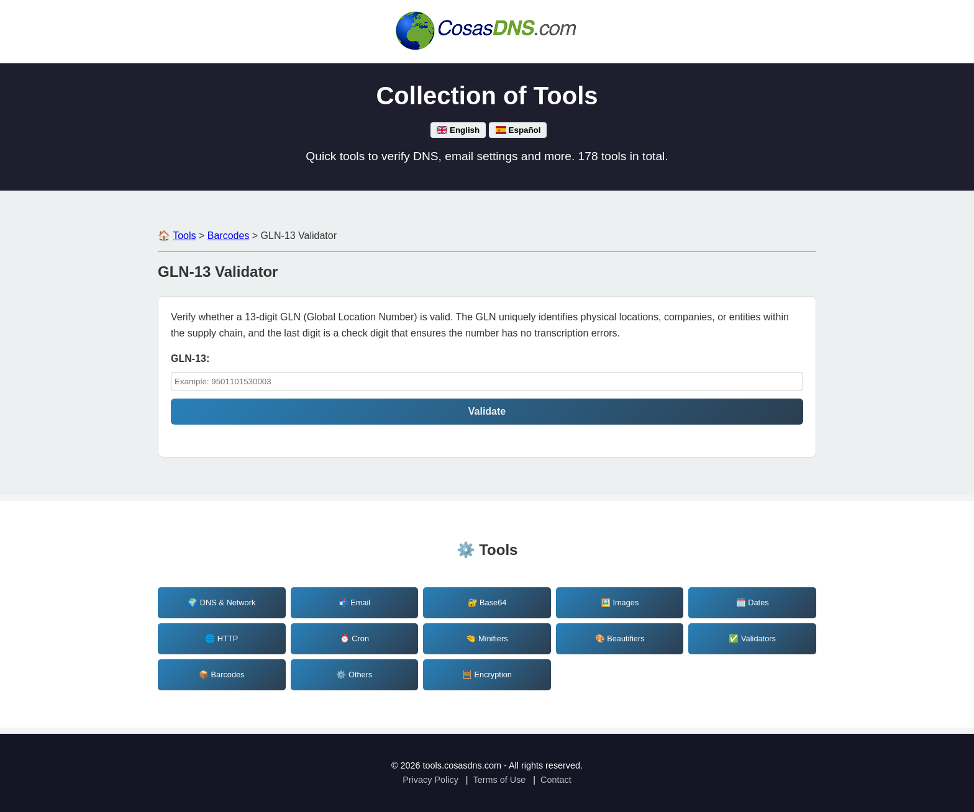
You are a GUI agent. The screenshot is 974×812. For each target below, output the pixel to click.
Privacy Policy (430, 780)
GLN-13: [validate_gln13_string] (190, 358)
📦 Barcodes (222, 674)
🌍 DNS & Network (221, 602)
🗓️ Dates (752, 602)
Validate (487, 411)
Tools (184, 235)
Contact (555, 780)
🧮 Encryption (487, 674)
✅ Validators (752, 638)
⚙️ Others (354, 674)
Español (517, 130)
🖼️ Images (620, 602)
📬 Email (355, 602)
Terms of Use (499, 780)
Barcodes (228, 235)
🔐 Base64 (487, 602)
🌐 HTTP (221, 638)
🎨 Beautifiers (620, 638)
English (458, 130)
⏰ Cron (354, 638)
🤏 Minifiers (486, 638)
